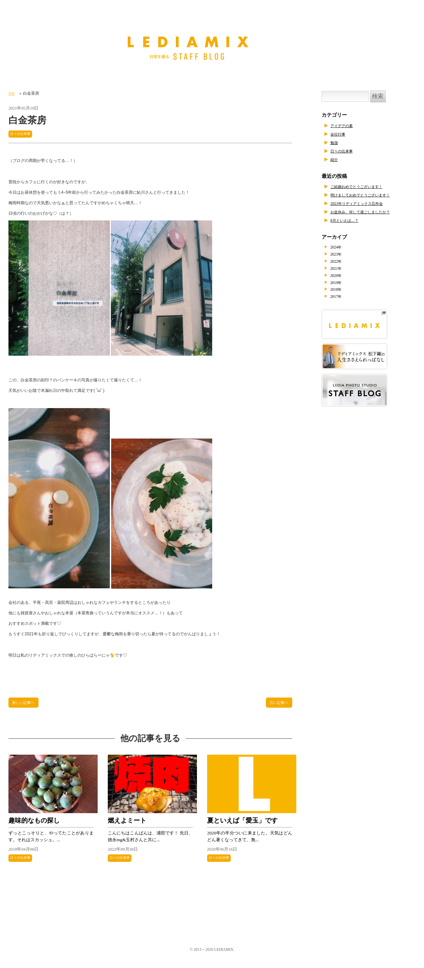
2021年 (339, 269)
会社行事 (340, 134)
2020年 (339, 277)
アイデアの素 (345, 125)
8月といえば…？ (349, 220)
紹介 (335, 159)
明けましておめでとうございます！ (370, 194)
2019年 (339, 284)
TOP (12, 93)
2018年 (339, 291)
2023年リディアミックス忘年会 (365, 203)
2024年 (339, 247)
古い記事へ (276, 704)
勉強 (335, 142)
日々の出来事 (23, 133)
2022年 (339, 262)
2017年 (339, 299)
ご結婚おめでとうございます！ (365, 186)
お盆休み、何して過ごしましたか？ (370, 211)
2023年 (339, 254)
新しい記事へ (27, 704)
